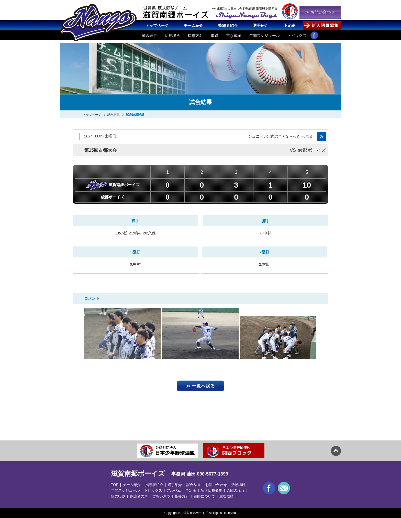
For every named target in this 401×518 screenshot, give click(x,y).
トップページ (157, 25)
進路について (204, 496)
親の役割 (118, 496)
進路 (214, 35)
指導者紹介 (228, 25)
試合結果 (149, 35)
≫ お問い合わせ (320, 12)
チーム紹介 (193, 25)
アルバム (173, 490)
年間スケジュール (264, 35)
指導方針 (195, 35)
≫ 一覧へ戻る (200, 386)
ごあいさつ (161, 496)
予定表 (289, 25)
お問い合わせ (216, 485)
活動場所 (172, 35)
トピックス (297, 35)
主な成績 (233, 35)
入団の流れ (235, 490)
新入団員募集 (211, 490)
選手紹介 (260, 25)
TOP (114, 485)
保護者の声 (139, 496)
